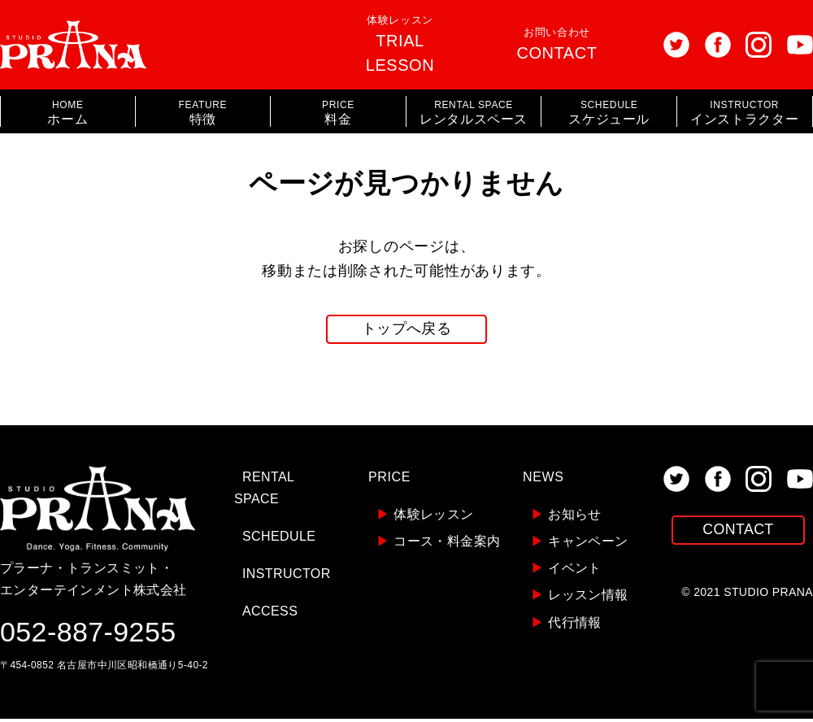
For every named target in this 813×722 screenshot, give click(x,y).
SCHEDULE (278, 539)
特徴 (203, 112)
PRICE (389, 480)
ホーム (67, 112)
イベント (566, 571)
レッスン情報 (579, 599)
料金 (338, 112)
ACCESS (270, 615)
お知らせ (566, 517)
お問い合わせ (557, 44)
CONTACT (738, 535)
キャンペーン (579, 544)
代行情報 (566, 626)
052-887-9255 (88, 635)
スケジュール (609, 112)
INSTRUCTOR (286, 577)
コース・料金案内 (438, 544)
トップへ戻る (406, 331)
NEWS (543, 480)
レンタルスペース (474, 112)
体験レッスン (400, 44)
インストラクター (744, 112)
